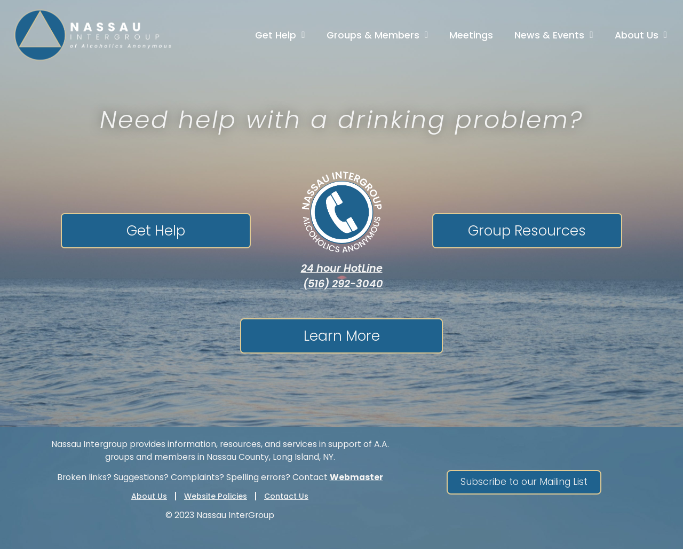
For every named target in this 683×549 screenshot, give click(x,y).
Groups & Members (377, 35)
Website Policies (215, 496)
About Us (641, 35)
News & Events (553, 35)
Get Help (280, 35)
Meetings (471, 35)
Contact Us (286, 496)
